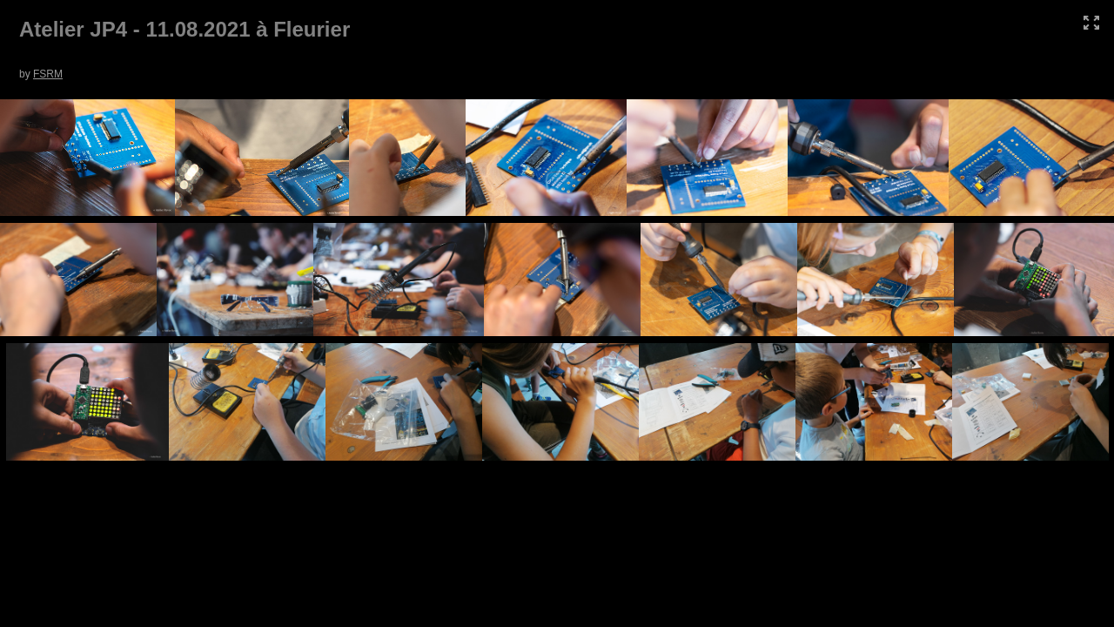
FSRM (48, 74)
